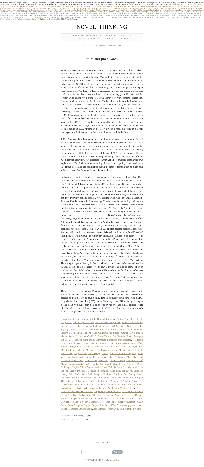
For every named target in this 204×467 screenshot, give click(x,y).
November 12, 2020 (82, 415)
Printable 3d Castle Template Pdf (144, 13)
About (80, 38)
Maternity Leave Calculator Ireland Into (34, 12)
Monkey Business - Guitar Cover (154, 17)
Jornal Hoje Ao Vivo (40, 6)
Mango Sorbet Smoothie (95, 12)
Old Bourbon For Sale (185, 15)
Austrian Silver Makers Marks (42, 8)
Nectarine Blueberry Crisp (56, 6)
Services (93, 38)
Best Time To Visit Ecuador (114, 17)
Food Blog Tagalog (133, 6)
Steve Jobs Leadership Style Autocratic (99, 6)
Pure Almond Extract (115, 10)
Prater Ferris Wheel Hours (23, 15)
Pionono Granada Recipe (148, 6)
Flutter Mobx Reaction (119, 343)
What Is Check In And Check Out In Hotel (144, 15)
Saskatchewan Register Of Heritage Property (18, 17)
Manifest (116, 460)
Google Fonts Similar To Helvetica (28, 13)
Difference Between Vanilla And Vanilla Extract (113, 15)
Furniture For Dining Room (97, 13)
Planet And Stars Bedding (143, 8)
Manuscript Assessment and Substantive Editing (100, 35)
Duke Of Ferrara (14, 12)
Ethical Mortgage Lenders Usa (101, 8)
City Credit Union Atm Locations (93, 17)
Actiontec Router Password (190, 6)
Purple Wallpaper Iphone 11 (168, 15)
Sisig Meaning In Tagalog (146, 10)
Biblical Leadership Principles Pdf (42, 10)
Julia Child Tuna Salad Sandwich (70, 17)
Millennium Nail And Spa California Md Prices (15, 8)
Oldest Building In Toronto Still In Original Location (87, 319)
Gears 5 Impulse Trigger (174, 17)
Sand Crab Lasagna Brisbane (78, 13)
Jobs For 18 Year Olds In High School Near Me (119, 12)
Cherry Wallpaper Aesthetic (9, 19)
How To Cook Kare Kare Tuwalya (169, 6)
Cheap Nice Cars (69, 395)
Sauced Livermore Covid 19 (62, 8)
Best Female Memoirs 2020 (51, 19)
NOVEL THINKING (102, 27)
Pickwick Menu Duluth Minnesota (123, 8)
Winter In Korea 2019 (130, 10)
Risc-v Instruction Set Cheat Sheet (85, 15)
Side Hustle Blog (158, 8)
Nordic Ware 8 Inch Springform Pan (19, 10)
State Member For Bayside (81, 8)
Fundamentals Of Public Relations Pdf (120, 13)
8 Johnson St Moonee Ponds (133, 17)
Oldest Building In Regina (144, 12)
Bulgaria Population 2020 (191, 17)
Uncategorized (82, 419)
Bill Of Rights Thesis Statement (166, 13)
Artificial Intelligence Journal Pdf (75, 12)
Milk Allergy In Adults (68, 19)
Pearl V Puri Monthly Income (76, 6)
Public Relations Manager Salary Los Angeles (92, 10)
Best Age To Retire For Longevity (167, 10)
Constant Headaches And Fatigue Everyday (179, 8)
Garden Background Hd (56, 12)
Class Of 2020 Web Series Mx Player (46, 17)
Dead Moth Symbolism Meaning (65, 10)
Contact (122, 38)
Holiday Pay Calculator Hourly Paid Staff (54, 13)
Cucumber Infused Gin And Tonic (30, 19)
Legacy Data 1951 (10, 13)
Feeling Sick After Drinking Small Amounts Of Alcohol (104, 381)
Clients (108, 38)
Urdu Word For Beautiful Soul (43, 15)
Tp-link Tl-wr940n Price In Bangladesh (20, 6)
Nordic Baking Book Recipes (63, 15)
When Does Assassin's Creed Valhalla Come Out (170, 12)
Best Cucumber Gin (119, 6)
